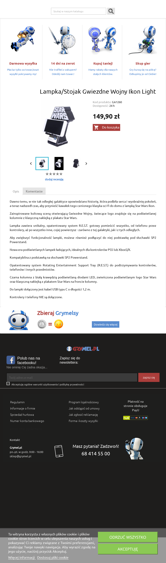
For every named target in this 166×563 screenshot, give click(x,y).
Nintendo (80, 17)
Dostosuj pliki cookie (53, 557)
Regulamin (17, 428)
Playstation (52, 17)
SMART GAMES (38, 26)
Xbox (67, 17)
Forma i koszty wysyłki (83, 446)
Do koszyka (106, 153)
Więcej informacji (22, 557)
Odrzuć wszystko (127, 537)
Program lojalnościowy (84, 428)
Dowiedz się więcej (105, 350)
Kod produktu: (102, 128)
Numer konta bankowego (27, 446)
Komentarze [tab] (34, 217)
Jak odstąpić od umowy (84, 434)
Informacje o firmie (22, 434)
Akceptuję (128, 549)
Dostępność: (101, 131)
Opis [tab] (16, 217)
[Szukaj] (78, 37)
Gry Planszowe (99, 17)
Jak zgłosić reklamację (83, 440)
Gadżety (117, 17)
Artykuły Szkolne (137, 17)
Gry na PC (35, 17)
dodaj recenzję (54, 205)
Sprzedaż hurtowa (22, 440)
